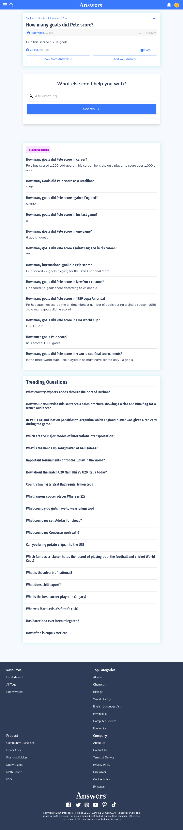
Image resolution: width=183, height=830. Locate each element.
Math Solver (14, 772)
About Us (99, 743)
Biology (97, 692)
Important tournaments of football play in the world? (65, 460)
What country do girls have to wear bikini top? (60, 508)
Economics (100, 728)
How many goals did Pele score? (59, 25)
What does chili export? (43, 585)
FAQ (9, 779)
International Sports (58, 18)
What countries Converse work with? (53, 532)
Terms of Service (103, 757)
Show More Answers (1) (58, 59)
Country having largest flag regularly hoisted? (59, 484)
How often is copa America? (46, 633)
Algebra (98, 677)
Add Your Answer (125, 59)
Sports (41, 18)
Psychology (100, 714)
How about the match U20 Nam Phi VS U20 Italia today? (66, 472)
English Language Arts (107, 706)
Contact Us (100, 750)
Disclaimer (99, 772)
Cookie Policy (101, 779)
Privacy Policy (101, 765)
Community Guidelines (20, 743)
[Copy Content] (146, 50)
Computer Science (104, 721)
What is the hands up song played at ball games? (62, 448)
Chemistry (99, 684)
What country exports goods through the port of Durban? (68, 392)
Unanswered (14, 692)
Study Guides (14, 765)
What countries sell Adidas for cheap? (54, 520)
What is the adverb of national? (49, 573)
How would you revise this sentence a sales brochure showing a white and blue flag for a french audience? (91, 406)
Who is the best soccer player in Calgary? (56, 597)
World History (102, 699)
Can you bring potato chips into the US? (55, 544)
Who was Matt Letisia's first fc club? (52, 609)
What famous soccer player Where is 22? (55, 496)
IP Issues (99, 786)
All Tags (11, 684)
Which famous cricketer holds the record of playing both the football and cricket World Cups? (90, 559)
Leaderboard (14, 677)
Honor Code (14, 750)
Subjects (30, 18)
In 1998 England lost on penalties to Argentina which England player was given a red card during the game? (91, 422)
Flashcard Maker (16, 757)
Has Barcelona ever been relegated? (52, 621)
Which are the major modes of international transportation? (70, 436)
